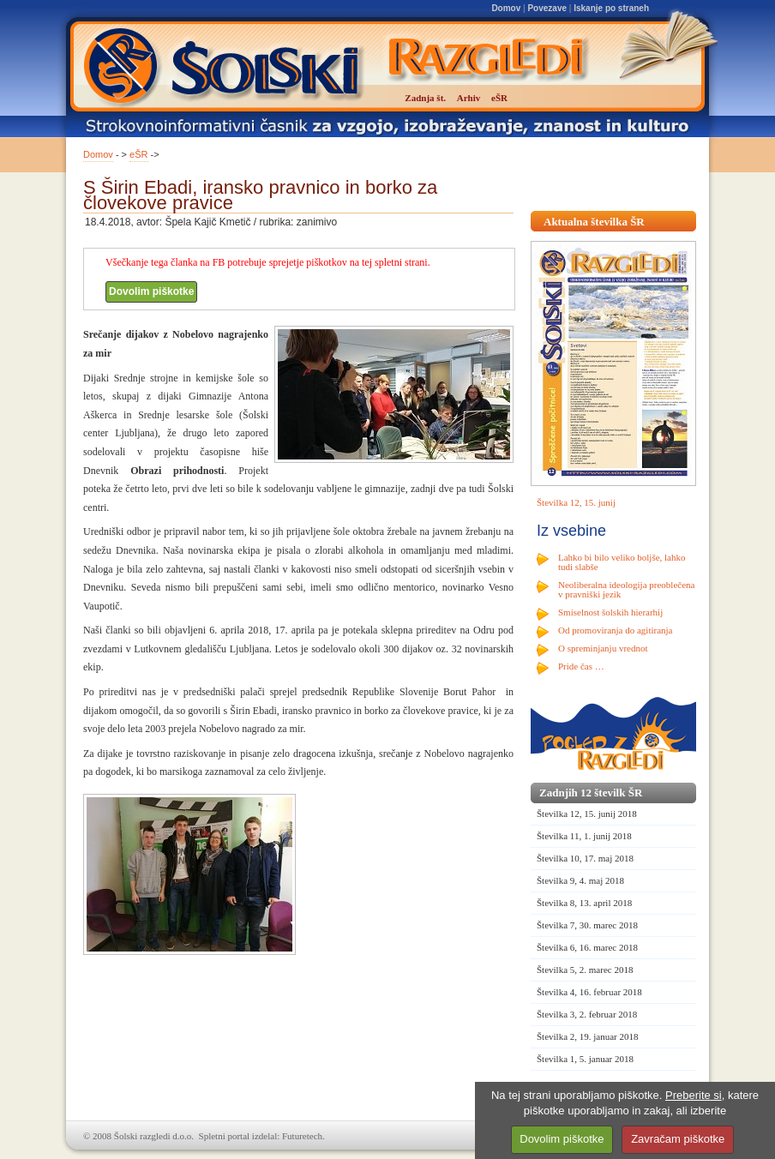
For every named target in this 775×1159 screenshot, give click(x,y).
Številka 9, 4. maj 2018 (580, 880)
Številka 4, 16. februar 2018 (589, 992)
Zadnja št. (425, 98)
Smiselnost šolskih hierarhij (610, 612)
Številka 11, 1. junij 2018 (584, 836)
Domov (505, 8)
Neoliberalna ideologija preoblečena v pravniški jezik (626, 589)
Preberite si (693, 1095)
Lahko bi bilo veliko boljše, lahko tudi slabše (621, 562)
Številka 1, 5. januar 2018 (585, 1059)
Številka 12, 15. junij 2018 (587, 813)
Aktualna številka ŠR (594, 221)
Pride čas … (581, 666)
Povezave (547, 8)
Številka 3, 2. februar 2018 (587, 1014)
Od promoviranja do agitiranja (615, 630)
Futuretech (302, 1136)
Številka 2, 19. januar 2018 (588, 1036)
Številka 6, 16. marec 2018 (587, 947)
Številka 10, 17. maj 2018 (585, 858)
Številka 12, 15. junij (576, 502)
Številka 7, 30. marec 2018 (587, 925)
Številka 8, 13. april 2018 (584, 903)
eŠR (138, 154)
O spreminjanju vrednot (602, 648)
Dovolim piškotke (151, 291)
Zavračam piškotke (677, 1138)
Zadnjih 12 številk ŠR (590, 792)
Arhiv (469, 98)
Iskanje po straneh (611, 8)
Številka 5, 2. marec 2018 (585, 969)
